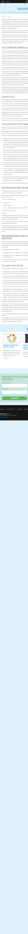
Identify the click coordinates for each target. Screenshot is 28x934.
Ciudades (26, 409)
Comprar (14, 398)
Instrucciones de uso (11, 409)
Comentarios (19, 409)
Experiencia (2, 409)
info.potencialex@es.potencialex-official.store (8, 415)
